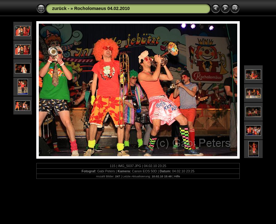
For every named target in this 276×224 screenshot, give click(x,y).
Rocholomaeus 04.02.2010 (102, 8)
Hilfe (177, 176)
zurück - (61, 8)
